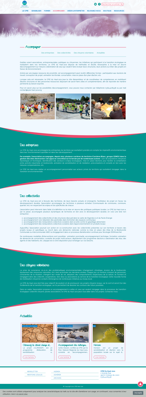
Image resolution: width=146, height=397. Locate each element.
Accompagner (59, 11)
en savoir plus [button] (21, 394)
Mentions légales (33, 375)
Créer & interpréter (75, 11)
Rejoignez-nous (94, 11)
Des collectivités (64, 53)
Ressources (119, 11)
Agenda (55, 371)
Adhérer (56, 375)
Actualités (101, 53)
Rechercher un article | (112, 4)
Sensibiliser (36, 11)
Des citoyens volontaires (84, 53)
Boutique (107, 11)
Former (47, 11)
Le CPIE (25, 11)
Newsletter (31, 371)
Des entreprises (47, 53)
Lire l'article (29, 357)
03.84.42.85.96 (105, 377)
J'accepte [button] (138, 393)
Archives (56, 378)
